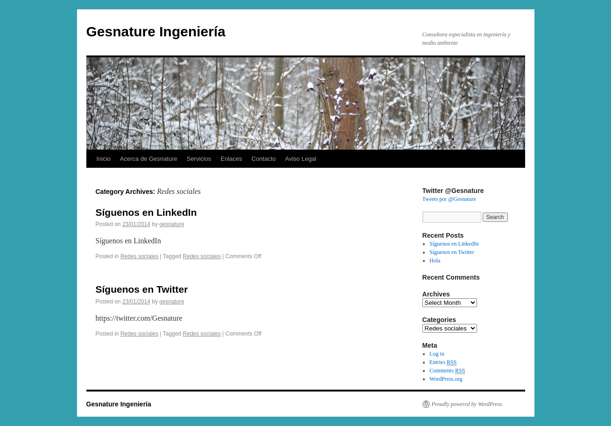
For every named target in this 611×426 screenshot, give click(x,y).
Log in (436, 353)
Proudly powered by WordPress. (468, 404)
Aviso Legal (300, 158)
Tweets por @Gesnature (449, 199)
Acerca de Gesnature (148, 158)
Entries (442, 362)
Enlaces (231, 158)
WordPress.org (445, 379)
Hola (434, 260)
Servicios (199, 158)
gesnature (171, 224)
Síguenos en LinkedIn (146, 212)
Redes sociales (139, 256)
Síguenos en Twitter (142, 289)
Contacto (264, 158)
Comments (447, 370)
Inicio (104, 158)
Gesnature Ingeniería (155, 31)
